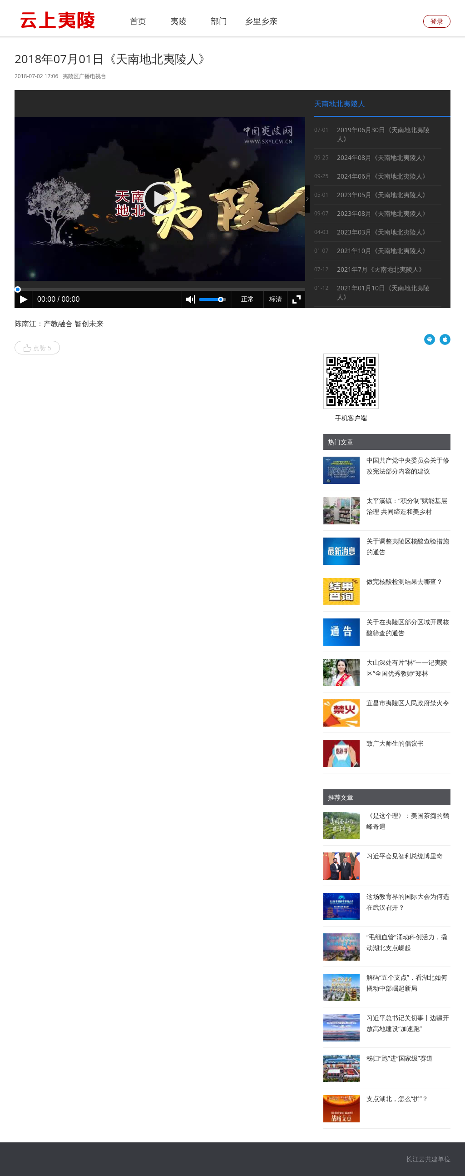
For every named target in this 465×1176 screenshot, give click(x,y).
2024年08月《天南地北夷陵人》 (383, 157)
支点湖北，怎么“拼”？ (397, 1098)
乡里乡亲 (261, 20)
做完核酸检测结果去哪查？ (404, 581)
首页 (138, 20)
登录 (436, 21)
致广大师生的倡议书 (395, 743)
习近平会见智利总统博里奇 (404, 856)
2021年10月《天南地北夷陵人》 (383, 250)
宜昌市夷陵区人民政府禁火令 (407, 702)
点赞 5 (37, 348)
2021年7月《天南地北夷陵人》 (381, 269)
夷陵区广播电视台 (84, 76)
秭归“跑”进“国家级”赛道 (399, 1058)
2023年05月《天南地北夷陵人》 (383, 194)
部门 (219, 20)
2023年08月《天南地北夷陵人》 (383, 213)
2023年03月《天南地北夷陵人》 (383, 232)
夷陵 (178, 20)
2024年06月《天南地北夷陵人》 (383, 176)
